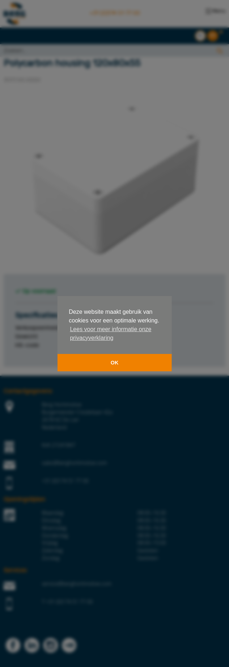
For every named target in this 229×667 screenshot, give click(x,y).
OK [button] (115, 363)
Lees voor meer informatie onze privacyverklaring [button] (110, 333)
